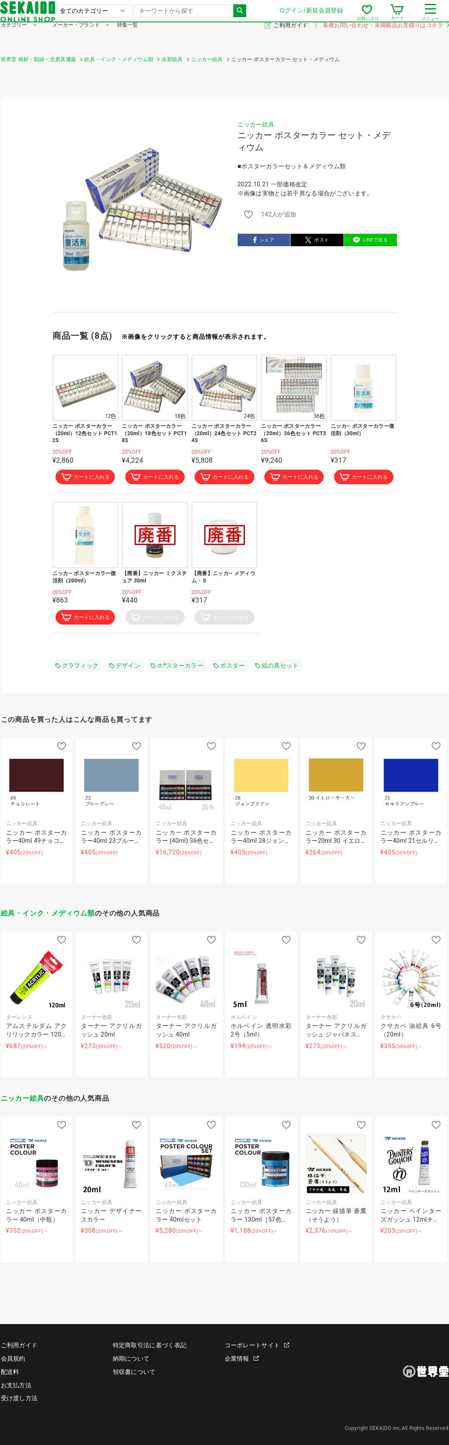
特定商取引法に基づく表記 (150, 1345)
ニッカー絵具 (256, 124)
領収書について (134, 1371)
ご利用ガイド (291, 38)
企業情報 (242, 1358)
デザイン (124, 667)
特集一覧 (127, 38)
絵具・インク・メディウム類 (48, 915)
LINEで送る (370, 240)
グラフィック (77, 667)
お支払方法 (16, 1385)
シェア (263, 240)
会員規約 (13, 1358)
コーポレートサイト (257, 1345)
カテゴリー (14, 38)
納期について (131, 1358)
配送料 (10, 1371)
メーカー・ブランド (76, 38)
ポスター (229, 667)
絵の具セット (277, 667)
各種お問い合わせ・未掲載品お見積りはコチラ (386, 38)
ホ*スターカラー (177, 667)
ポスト (317, 240)
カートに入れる (85, 478)
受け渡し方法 (19, 1398)
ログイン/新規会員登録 (310, 16)
